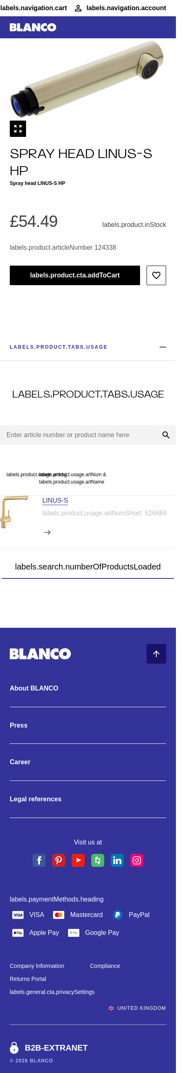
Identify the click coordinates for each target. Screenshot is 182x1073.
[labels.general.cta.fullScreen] (18, 129)
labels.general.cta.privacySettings (52, 992)
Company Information (37, 966)
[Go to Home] (33, 27)
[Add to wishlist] (156, 275)
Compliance (105, 966)
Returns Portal (28, 979)
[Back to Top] (156, 654)
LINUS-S (55, 500)
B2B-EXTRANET (56, 1047)
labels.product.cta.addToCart (75, 275)
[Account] (119, 8)
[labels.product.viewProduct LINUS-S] (109, 533)
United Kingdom (137, 1008)
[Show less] (163, 347)
